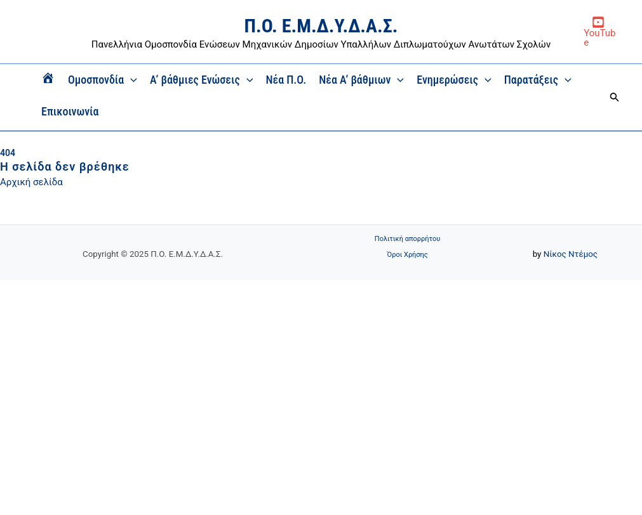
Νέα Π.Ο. (285, 79)
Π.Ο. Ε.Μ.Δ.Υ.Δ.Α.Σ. (321, 26)
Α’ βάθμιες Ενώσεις (201, 80)
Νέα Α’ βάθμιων (361, 80)
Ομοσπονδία (102, 80)
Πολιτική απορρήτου (408, 239)
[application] (130, 80)
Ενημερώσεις (454, 80)
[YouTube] (598, 32)
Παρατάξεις (538, 80)
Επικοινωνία (70, 111)
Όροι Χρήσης (407, 255)
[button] (615, 97)
